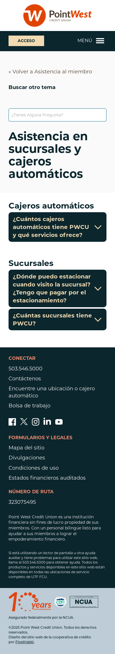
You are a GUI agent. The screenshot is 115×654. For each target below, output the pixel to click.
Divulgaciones (27, 458)
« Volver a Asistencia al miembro (50, 72)
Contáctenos (25, 379)
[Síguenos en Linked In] (47, 423)
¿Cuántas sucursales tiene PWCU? (57, 319)
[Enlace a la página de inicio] (57, 15)
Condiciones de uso (34, 468)
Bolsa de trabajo (29, 406)
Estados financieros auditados (47, 478)
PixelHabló (24, 642)
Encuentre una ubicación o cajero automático (52, 392)
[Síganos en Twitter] (24, 424)
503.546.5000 (25, 369)
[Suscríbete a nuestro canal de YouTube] (59, 424)
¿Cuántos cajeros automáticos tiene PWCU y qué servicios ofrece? (57, 227)
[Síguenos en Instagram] (35, 424)
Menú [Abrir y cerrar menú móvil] (90, 40)
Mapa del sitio (26, 448)
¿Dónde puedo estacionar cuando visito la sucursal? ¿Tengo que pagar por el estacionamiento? (57, 288)
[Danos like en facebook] (12, 424)
